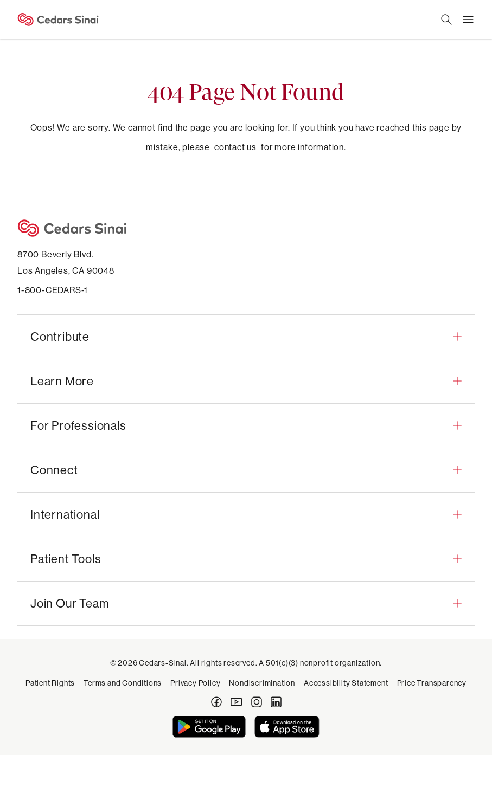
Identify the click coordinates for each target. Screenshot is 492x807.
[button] (246, 336)
